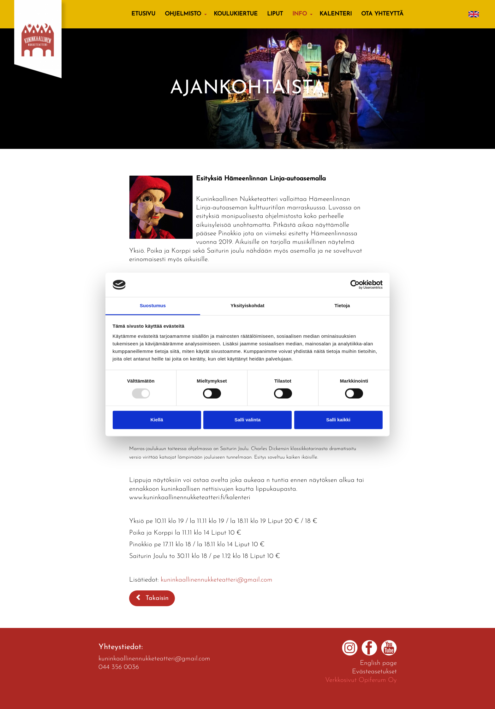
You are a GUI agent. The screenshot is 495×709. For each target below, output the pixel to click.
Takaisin (152, 597)
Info (299, 14)
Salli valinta (248, 419)
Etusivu (143, 14)
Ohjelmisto (183, 14)
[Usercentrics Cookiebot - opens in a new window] (355, 285)
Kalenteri (335, 14)
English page (378, 663)
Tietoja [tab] (342, 305)
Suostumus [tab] (153, 305)
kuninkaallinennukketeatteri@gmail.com (216, 580)
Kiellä (156, 419)
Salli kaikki (338, 419)
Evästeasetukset (374, 671)
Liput (275, 14)
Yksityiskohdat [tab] (247, 305)
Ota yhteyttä (382, 14)
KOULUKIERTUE (236, 14)
